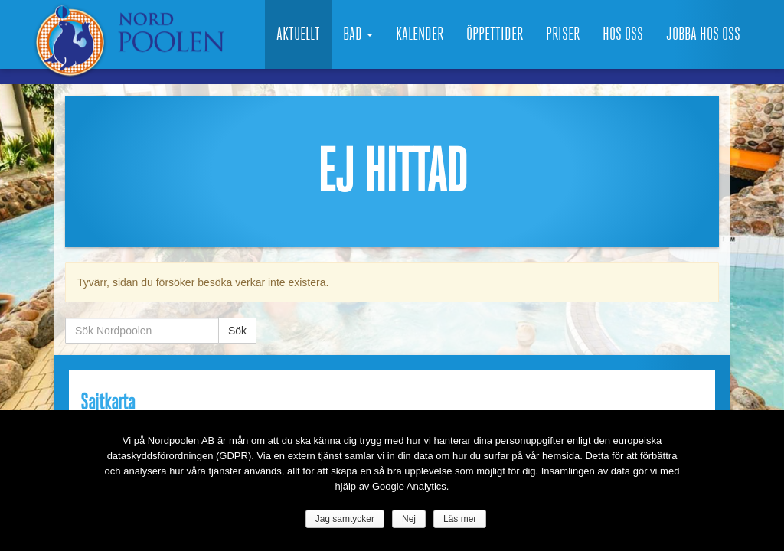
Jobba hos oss (703, 34)
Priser (563, 34)
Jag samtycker (344, 519)
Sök (237, 330)
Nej (409, 519)
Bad (358, 34)
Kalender (419, 34)
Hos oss (623, 34)
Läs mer (459, 519)
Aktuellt (298, 34)
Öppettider (494, 34)
